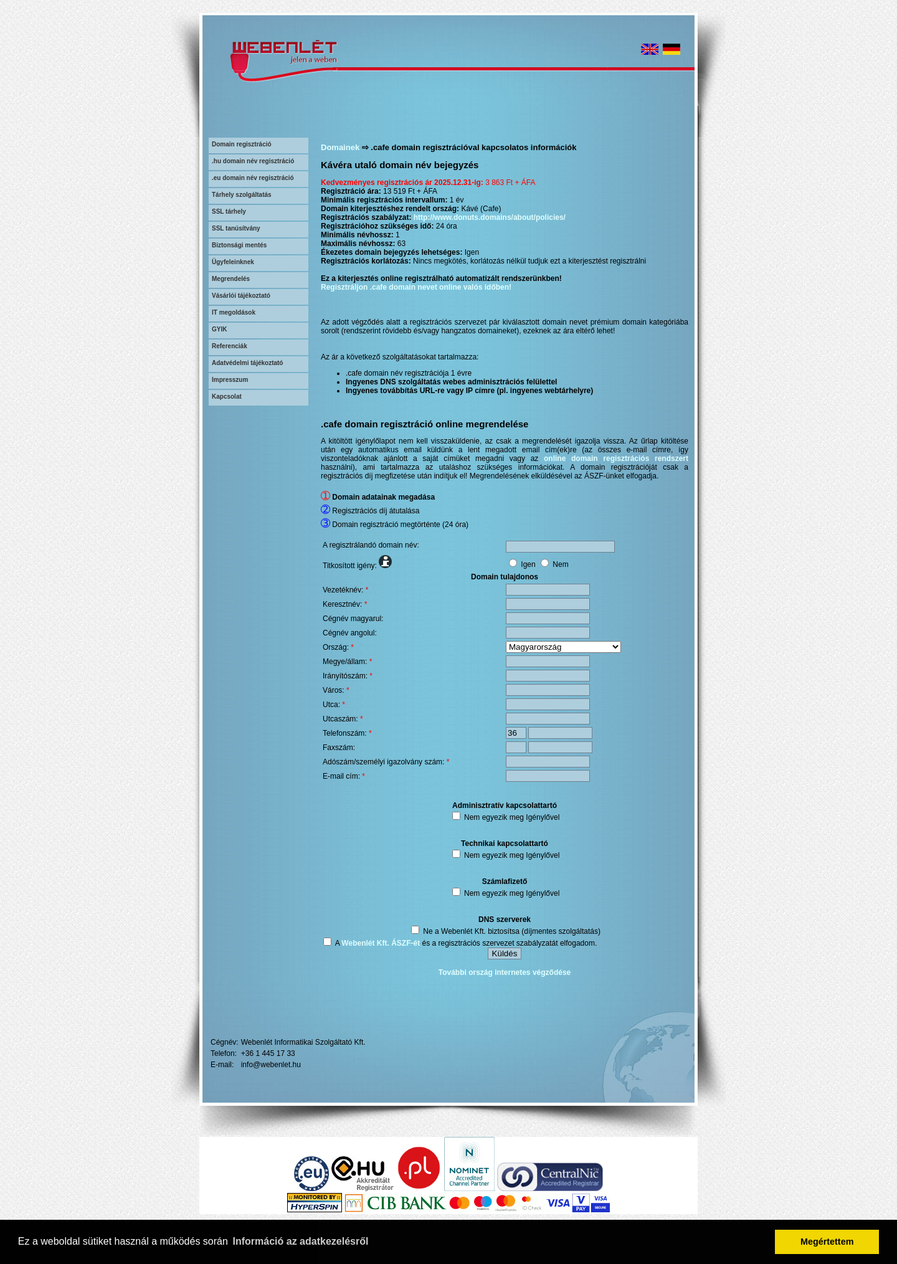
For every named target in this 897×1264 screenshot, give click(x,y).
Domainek (340, 147)
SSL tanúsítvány (236, 228)
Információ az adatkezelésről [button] (301, 1241)
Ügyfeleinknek (233, 262)
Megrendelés (231, 278)
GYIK (219, 329)
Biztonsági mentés (239, 245)
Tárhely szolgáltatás (242, 194)
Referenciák (229, 346)
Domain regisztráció (242, 144)
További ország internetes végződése (505, 972)
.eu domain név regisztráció (253, 177)
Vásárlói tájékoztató (241, 295)
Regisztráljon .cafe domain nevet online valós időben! (416, 287)
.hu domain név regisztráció (253, 161)
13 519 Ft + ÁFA (410, 191)
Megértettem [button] (827, 1242)
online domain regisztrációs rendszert (616, 458)
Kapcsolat (227, 396)
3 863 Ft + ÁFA (510, 182)
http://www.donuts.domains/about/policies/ (490, 217)
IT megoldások (233, 312)
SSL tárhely (229, 211)
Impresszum (230, 379)
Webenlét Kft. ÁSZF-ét (380, 943)
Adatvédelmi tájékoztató (247, 362)
